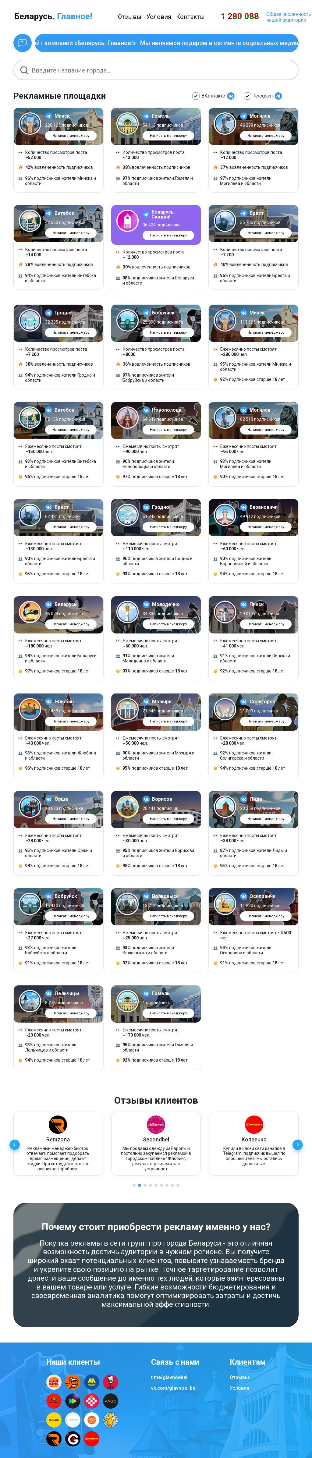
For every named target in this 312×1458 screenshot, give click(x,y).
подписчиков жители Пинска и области (251, 660)
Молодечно (166, 605)
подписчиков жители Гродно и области (56, 379)
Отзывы (129, 16)
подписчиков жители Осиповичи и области (242, 951)
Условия (158, 16)
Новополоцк (167, 411)
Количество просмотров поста (52, 155)
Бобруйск (163, 314)
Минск (62, 116)
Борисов (162, 800)
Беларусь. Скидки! (163, 216)
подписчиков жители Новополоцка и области (145, 465)
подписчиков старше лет (249, 380)
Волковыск (165, 897)
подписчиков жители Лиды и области (250, 854)
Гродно (63, 314)
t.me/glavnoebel (169, 1377)
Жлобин (64, 703)
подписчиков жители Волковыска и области (145, 951)
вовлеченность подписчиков (55, 167)
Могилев (260, 116)
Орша (61, 800)
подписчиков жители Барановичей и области (242, 562)
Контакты (190, 16)
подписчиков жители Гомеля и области (154, 181)
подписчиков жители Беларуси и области (155, 282)
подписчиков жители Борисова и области (155, 854)
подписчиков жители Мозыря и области (155, 757)
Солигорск (262, 703)
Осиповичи (262, 897)
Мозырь (162, 703)
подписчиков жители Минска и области (57, 181)
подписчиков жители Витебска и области (57, 279)
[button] (297, 1147)
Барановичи (264, 508)
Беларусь (66, 605)
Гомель (161, 116)
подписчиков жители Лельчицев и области (47, 1049)
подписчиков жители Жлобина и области (57, 757)
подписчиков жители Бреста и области (251, 279)
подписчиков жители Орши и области (55, 854)
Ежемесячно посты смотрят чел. (245, 353)
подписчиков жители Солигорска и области (242, 757)
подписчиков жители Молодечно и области (145, 660)
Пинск (257, 605)
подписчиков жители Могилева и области (242, 181)
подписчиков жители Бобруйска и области (145, 379)
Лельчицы (67, 994)
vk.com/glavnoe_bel (174, 1388)
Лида (256, 800)
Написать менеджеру (70, 136)
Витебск (64, 214)
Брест (257, 214)
